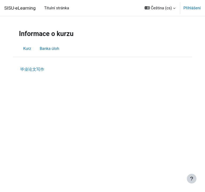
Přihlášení (192, 8)
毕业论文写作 (32, 69)
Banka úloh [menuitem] (49, 48)
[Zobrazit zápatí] (191, 178)
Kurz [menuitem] (27, 48)
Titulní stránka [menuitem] (56, 8)
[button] (160, 8)
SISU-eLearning (20, 8)
